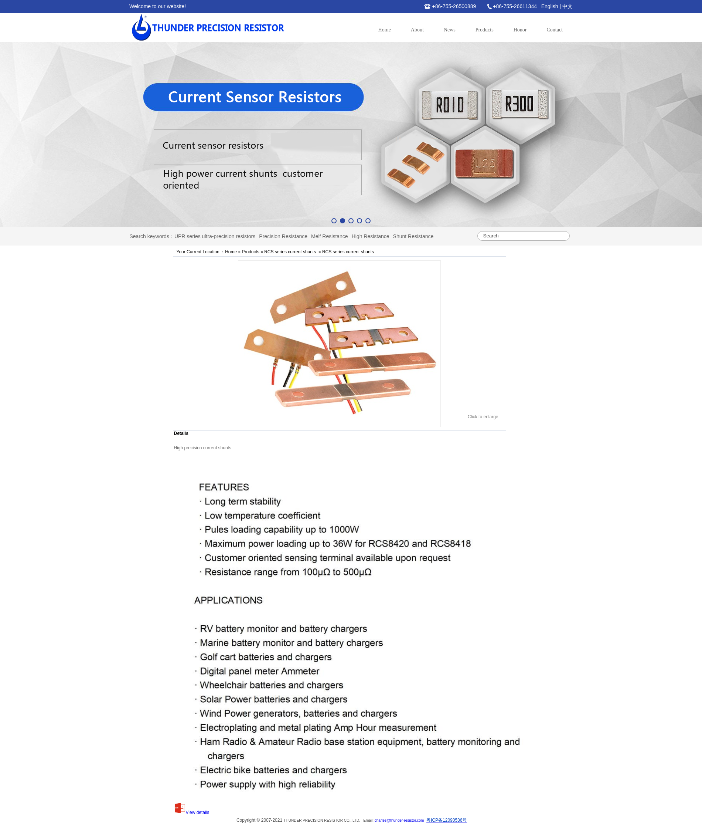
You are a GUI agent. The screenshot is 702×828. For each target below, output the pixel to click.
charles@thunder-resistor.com (399, 820)
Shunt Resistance (413, 236)
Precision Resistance (283, 236)
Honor (520, 30)
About (417, 30)
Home (384, 30)
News (450, 30)
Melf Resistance (329, 236)
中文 (567, 6)
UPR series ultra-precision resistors (214, 236)
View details (191, 812)
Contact (554, 30)
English (549, 6)
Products (485, 30)
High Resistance (370, 236)
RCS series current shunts (290, 251)
